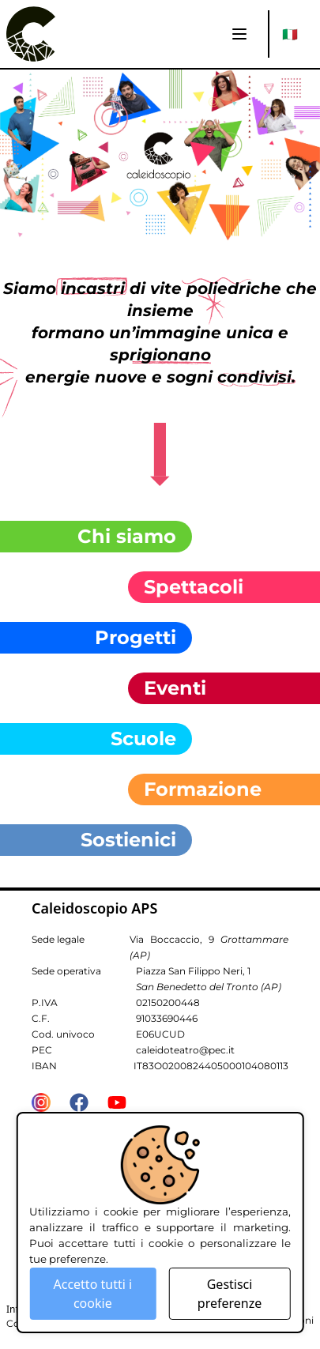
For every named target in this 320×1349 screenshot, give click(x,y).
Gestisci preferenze (230, 1294)
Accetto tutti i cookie (92, 1294)
